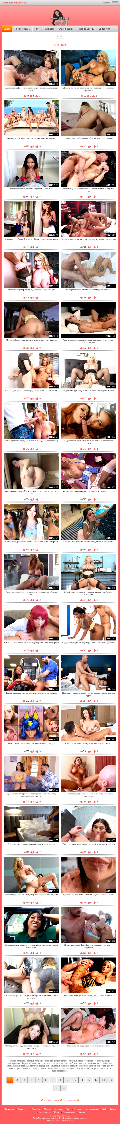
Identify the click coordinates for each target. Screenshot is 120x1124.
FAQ (104, 1109)
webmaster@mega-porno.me (76, 1118)
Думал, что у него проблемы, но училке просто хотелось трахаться (88, 89)
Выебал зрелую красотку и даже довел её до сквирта (31, 289)
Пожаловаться (69, 1112)
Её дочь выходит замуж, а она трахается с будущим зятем (88, 390)
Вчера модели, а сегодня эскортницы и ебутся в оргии (31, 138)
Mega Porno (56, 1116)
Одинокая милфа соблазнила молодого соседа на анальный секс (31, 89)
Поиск (56, 1112)
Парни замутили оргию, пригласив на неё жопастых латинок (88, 239)
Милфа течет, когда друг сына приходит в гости (88, 1046)
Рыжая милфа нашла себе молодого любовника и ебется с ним (31, 593)
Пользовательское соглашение (86, 1109)
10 (74, 1079)
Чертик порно (69, 1100)
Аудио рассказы (66, 29)
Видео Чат (104, 29)
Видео (7, 29)
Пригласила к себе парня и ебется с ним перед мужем (88, 138)
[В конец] (63, 1088)
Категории (58, 1109)
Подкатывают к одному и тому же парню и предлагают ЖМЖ (88, 442)
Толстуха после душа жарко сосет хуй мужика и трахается (88, 844)
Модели (47, 1109)
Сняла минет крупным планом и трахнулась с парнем (31, 844)
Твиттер (81, 1112)
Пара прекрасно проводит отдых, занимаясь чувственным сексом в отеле (88, 341)
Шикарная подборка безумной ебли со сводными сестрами (31, 239)
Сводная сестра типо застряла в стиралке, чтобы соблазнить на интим (31, 996)
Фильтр (60, 36)
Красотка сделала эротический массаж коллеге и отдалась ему (89, 189)
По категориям (22, 29)
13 (96, 1079)
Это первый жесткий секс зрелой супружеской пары (88, 289)
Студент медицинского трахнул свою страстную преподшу (88, 642)
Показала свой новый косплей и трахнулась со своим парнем (31, 642)
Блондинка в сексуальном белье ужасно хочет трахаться (89, 995)
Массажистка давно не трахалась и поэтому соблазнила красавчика (88, 795)
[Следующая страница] (56, 1088)
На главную (9, 1109)
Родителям (36, 1109)
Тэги (68, 1109)
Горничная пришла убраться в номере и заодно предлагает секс (31, 492)
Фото (37, 29)
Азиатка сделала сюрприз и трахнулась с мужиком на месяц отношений (31, 946)
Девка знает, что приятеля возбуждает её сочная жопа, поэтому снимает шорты (31, 795)
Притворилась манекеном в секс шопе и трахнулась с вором (88, 491)
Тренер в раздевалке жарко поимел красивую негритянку (31, 693)
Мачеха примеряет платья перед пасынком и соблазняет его (31, 390)
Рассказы (49, 29)
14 (103, 1079)
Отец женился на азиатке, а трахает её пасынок (31, 188)
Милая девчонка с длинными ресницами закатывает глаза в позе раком (31, 1047)
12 (89, 1079)
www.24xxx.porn (51, 1100)
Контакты (113, 1109)
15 (110, 1079)
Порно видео (23, 1109)
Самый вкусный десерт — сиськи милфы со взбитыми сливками (88, 593)
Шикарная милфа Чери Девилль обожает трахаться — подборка (88, 946)
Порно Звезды (87, 29)
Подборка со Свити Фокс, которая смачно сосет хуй (31, 743)
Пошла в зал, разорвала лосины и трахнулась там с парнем (31, 541)
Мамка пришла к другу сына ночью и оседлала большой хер (31, 441)
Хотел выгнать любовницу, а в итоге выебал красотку (88, 743)
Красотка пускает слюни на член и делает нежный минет (88, 894)
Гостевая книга (44, 1112)
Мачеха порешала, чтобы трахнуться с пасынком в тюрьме (31, 894)
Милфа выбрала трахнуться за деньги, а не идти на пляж (31, 340)
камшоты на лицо (60, 1063)
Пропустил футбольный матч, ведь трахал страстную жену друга (88, 694)
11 (81, 1079)
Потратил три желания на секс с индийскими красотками (88, 541)
